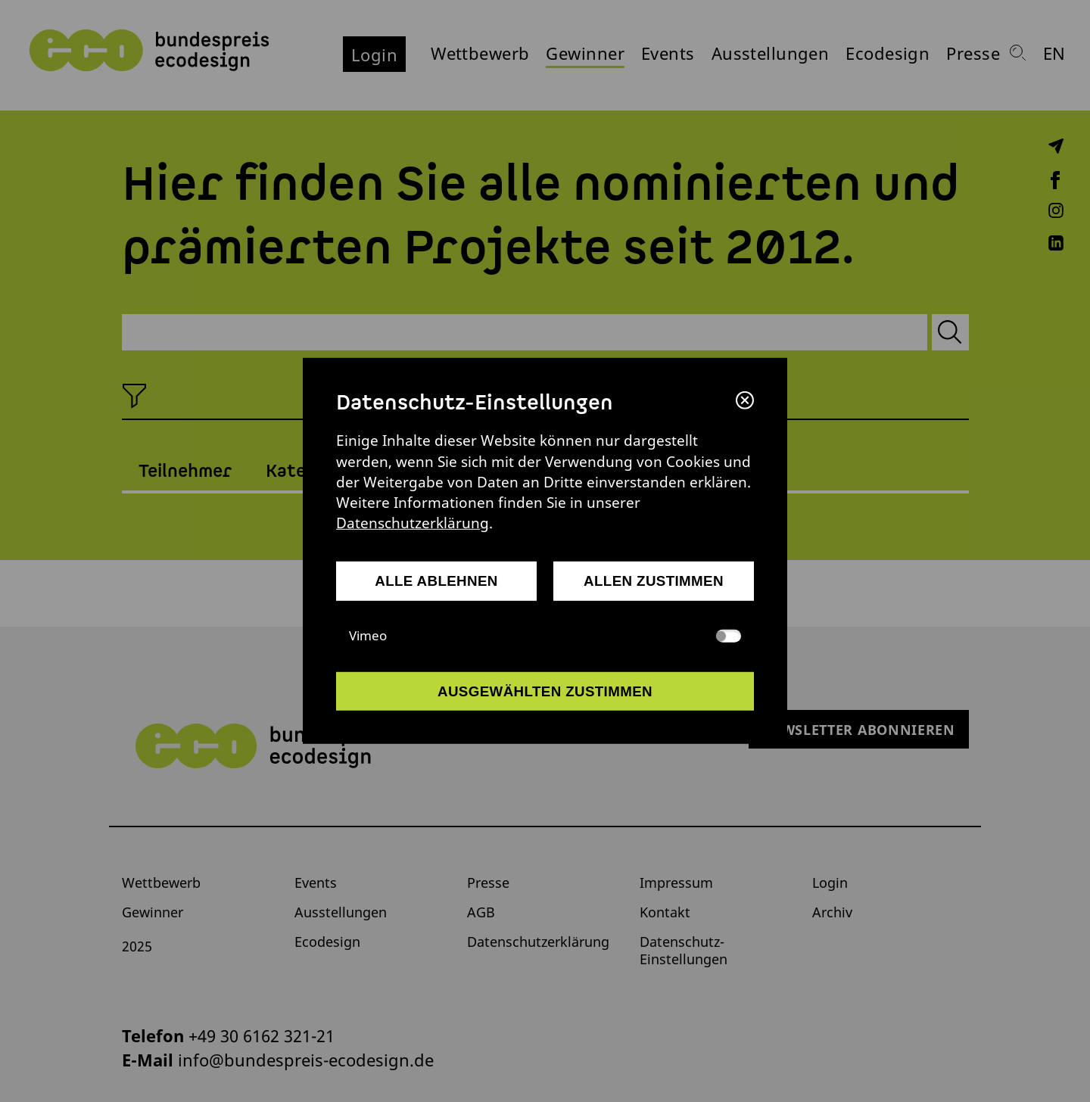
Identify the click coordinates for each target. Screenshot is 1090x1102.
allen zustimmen (654, 581)
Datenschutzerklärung (412, 522)
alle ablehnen (436, 581)
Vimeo (545, 635)
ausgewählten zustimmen (545, 691)
